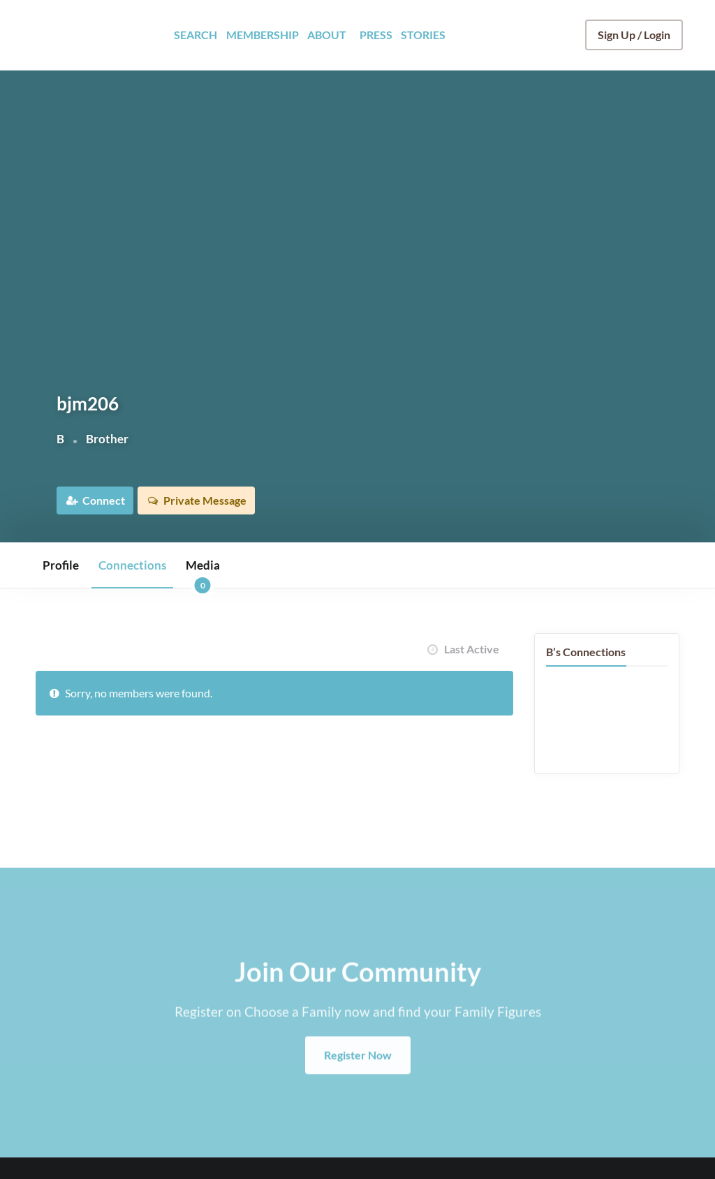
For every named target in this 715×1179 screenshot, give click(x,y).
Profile (61, 565)
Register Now (358, 1083)
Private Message (214, 500)
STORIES (423, 34)
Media (203, 573)
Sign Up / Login (634, 34)
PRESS (376, 34)
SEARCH (195, 34)
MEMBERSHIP (262, 34)
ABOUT (326, 34)
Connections (132, 565)
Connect (105, 500)
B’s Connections (586, 651)
